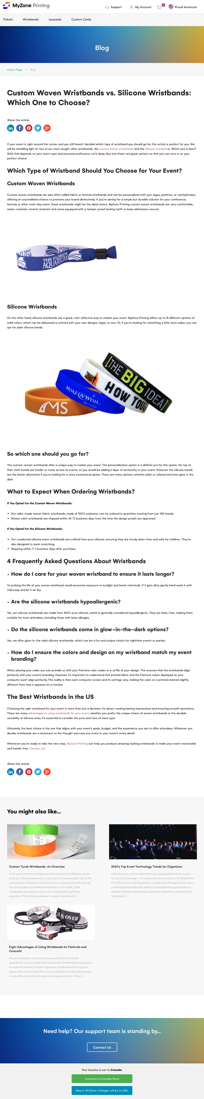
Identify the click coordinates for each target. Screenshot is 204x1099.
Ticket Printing (45, 1035)
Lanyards (55, 19)
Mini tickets (43, 1041)
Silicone (73, 1057)
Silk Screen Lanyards (108, 1048)
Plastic (72, 1046)
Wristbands (31, 19)
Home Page (14, 69)
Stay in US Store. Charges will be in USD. (102, 1090)
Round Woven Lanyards (110, 1056)
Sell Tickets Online (47, 1052)
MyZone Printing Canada (13, 1059)
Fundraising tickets (48, 1046)
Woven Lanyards (112, 1035)
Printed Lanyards (112, 1041)
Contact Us (102, 978)
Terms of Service (14, 1046)
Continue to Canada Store (102, 1078)
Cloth (71, 1035)
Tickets (8, 19)
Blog (6, 1035)
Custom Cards (81, 19)
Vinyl (71, 1052)
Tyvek (72, 1041)
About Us (9, 1041)
